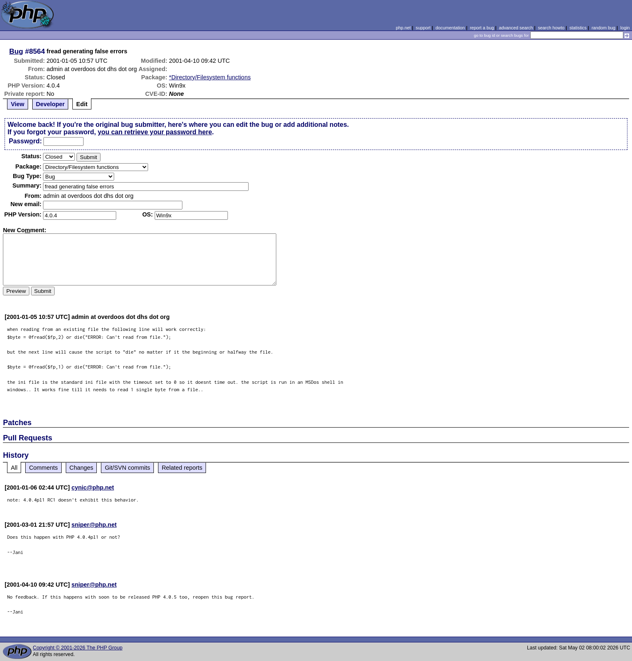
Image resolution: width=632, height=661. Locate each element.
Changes (81, 467)
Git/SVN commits (127, 467)
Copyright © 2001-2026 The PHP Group (77, 648)
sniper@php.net (94, 524)
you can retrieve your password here (155, 132)
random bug (603, 27)
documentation (450, 27)
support (423, 27)
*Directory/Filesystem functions (210, 77)
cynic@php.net (93, 487)
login (625, 27)
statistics (578, 27)
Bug (16, 51)
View (17, 104)
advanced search (516, 27)
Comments (43, 467)
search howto (551, 27)
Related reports (182, 467)
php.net (403, 27)
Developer (50, 104)
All (14, 467)
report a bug (482, 27)
